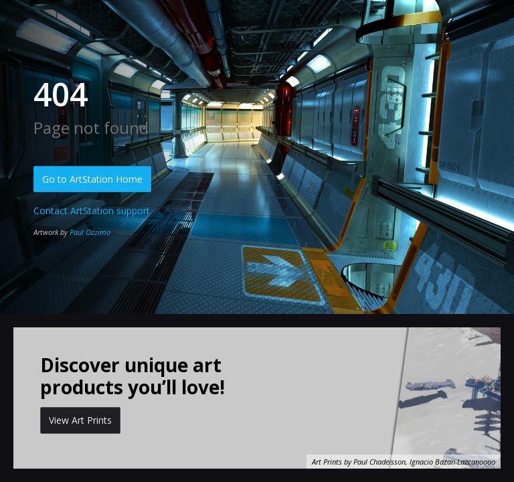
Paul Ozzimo (90, 232)
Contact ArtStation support (91, 210)
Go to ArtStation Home (92, 179)
